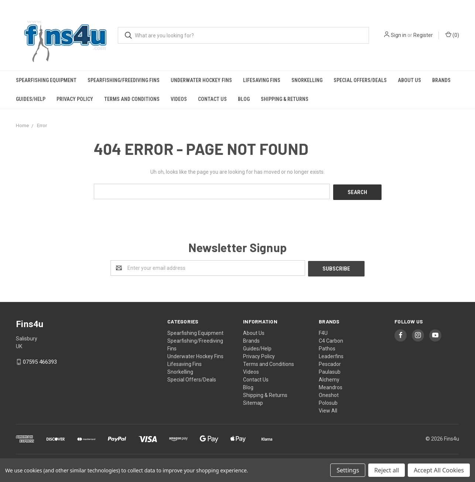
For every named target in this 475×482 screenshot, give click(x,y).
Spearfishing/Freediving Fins (124, 80)
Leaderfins (331, 354)
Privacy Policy (75, 99)
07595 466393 (40, 360)
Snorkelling (306, 80)
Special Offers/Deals (360, 80)
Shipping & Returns (284, 99)
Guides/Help (30, 99)
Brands (441, 80)
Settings (347, 470)
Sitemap (253, 401)
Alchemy (329, 378)
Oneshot (329, 393)
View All (328, 409)
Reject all (386, 470)
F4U (323, 331)
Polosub (328, 401)
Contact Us (212, 99)
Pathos (327, 347)
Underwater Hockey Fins (201, 80)
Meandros (330, 385)
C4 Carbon (331, 339)
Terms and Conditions (132, 99)
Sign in (398, 35)
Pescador (330, 362)
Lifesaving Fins (261, 80)
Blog (244, 99)
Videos (179, 99)
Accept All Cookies (439, 470)
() (452, 34)
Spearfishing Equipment (46, 80)
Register (423, 35)
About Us (409, 80)
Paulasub (330, 370)
